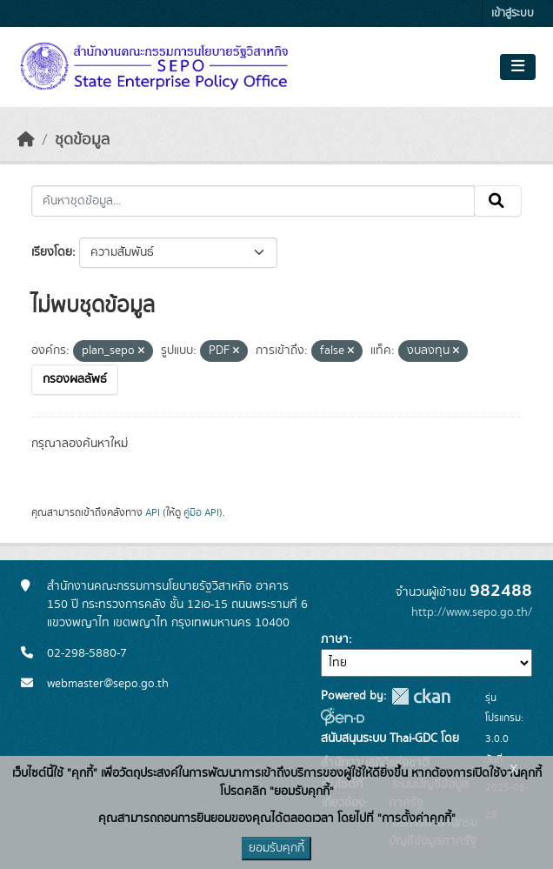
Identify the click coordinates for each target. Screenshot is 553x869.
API (152, 512)
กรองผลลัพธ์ (75, 379)
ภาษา (335, 639)
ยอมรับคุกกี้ (276, 848)
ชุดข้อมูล (82, 140)
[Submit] (498, 201)
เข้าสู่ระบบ (512, 13)
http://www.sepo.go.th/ (471, 612)
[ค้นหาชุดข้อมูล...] (253, 201)
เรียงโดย (51, 252)
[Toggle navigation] (518, 67)
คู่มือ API (201, 512)
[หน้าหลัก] (26, 140)
